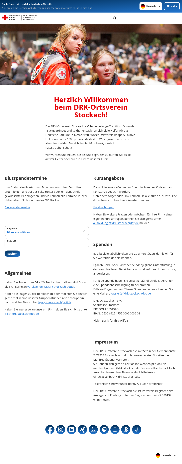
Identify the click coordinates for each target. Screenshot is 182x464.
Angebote (12, 228)
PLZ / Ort (11, 240)
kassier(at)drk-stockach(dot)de (131, 293)
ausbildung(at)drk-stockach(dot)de (116, 223)
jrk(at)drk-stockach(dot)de (22, 314)
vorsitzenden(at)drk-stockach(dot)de (51, 287)
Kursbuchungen (103, 207)
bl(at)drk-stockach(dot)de (54, 302)
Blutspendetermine (17, 207)
